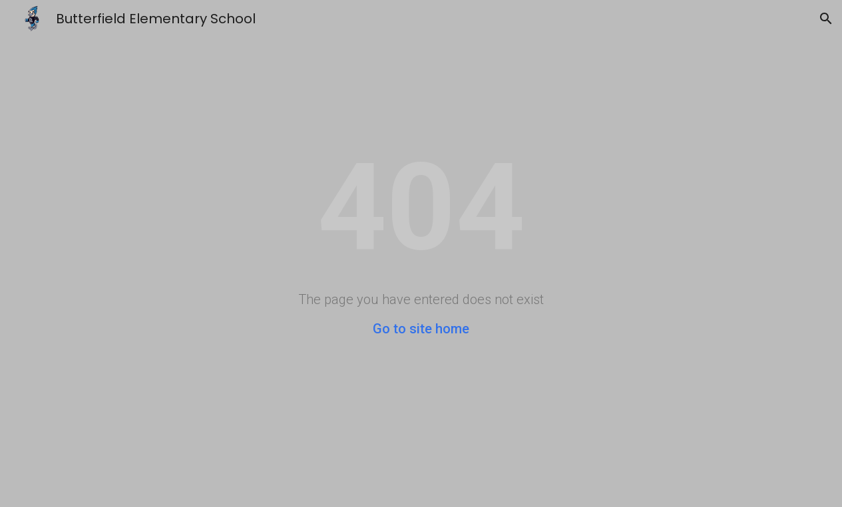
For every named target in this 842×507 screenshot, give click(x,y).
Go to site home (421, 329)
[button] (826, 19)
